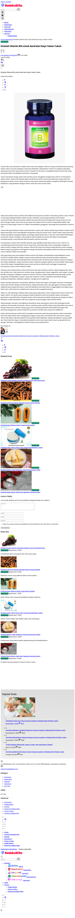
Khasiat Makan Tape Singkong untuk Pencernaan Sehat (20, 470)
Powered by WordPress (9, 851)
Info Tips (7, 787)
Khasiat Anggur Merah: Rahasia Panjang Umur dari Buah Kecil (23, 380)
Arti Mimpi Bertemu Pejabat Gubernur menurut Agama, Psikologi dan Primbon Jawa (35, 732)
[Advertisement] (37, 200)
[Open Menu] (2, 15)
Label (6, 884)
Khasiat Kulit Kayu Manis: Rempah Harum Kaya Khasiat (20, 403)
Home (6, 834)
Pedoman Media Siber (12, 810)
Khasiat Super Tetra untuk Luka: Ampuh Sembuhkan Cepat (22, 448)
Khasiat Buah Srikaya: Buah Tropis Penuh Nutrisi (18, 425)
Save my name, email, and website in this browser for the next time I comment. (30, 525)
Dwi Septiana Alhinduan (9, 55)
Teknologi (7, 785)
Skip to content (6, 2)
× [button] (1, 858)
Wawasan (7, 779)
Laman (6, 886)
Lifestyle (7, 783)
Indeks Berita (8, 806)
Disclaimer (8, 804)
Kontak (6, 808)
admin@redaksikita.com (9, 770)
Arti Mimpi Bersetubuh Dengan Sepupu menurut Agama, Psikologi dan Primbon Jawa (36, 739)
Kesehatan (4, 42)
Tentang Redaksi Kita (11, 815)
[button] (18, 9)
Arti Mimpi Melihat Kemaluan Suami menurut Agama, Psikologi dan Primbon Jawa (35, 753)
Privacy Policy (9, 812)
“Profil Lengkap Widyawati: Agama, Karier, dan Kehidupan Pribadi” (29, 746)
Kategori (7, 864)
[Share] (2, 65)
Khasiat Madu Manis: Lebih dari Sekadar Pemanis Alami (20, 492)
